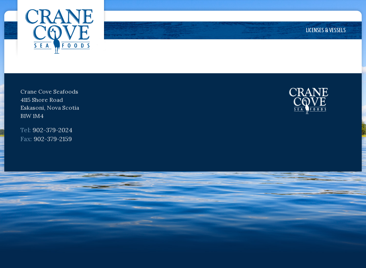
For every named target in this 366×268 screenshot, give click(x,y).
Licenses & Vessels (326, 30)
